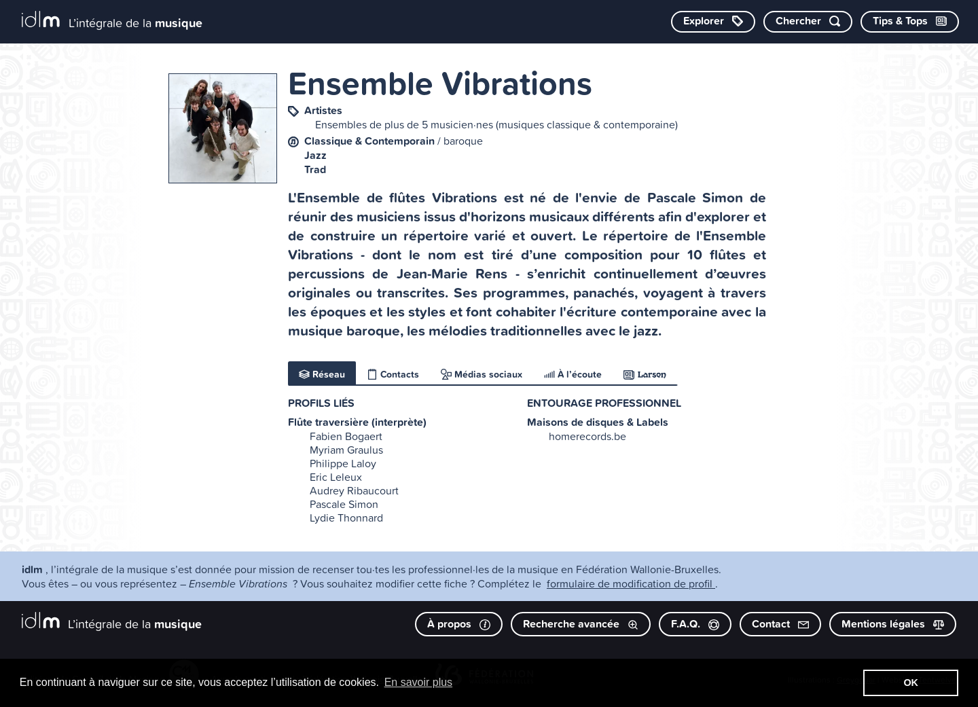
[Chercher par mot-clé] (807, 22)
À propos (458, 624)
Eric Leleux (336, 476)
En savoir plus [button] (418, 682)
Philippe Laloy (343, 463)
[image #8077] (222, 128)
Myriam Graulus (346, 449)
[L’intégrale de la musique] (112, 21)
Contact (780, 624)
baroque (463, 140)
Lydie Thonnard (346, 517)
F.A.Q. (695, 624)
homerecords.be (587, 436)
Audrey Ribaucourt (354, 490)
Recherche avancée (580, 624)
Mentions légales (892, 624)
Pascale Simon (344, 503)
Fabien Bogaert (346, 436)
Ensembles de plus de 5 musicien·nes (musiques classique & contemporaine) (496, 124)
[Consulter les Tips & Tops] (910, 22)
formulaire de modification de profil (631, 583)
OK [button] (910, 682)
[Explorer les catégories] (713, 22)
